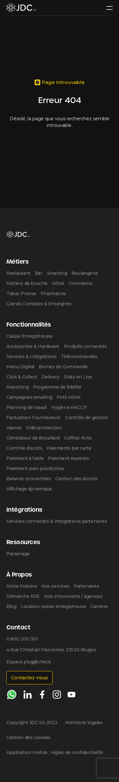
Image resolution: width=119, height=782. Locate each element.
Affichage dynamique (29, 489)
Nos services (55, 586)
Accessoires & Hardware (32, 346)
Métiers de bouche (27, 283)
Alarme (14, 428)
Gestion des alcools (76, 478)
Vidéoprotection (44, 428)
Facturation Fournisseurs (33, 417)
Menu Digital (20, 367)
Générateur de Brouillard (33, 438)
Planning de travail (26, 407)
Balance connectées (28, 478)
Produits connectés (85, 346)
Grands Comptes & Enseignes (38, 304)
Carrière (99, 606)
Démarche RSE (23, 596)
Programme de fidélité (57, 387)
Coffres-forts (78, 438)
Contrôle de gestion (86, 417)
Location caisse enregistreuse (53, 606)
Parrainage (18, 554)
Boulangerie (84, 273)
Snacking (57, 273)
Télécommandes (79, 356)
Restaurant (18, 273)
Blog (11, 606)
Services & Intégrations (31, 356)
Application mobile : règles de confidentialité (54, 752)
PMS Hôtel (68, 397)
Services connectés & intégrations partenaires (56, 521)
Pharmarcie (53, 293)
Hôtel (58, 283)
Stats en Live (78, 377)
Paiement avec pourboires (35, 468)
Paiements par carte (69, 448)
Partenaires (86, 586)
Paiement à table (24, 458)
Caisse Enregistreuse (29, 336)
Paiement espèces (68, 458)
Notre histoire (21, 586)
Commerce (81, 283)
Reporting (17, 387)
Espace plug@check (28, 662)
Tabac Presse (21, 293)
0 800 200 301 (22, 639)
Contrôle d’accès (24, 448)
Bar (39, 273)
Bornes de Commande (63, 367)
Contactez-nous (29, 678)
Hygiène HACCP (69, 407)
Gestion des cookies (28, 737)
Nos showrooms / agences (73, 596)
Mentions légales (83, 722)
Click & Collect (21, 377)
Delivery (51, 377)
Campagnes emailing (29, 397)
